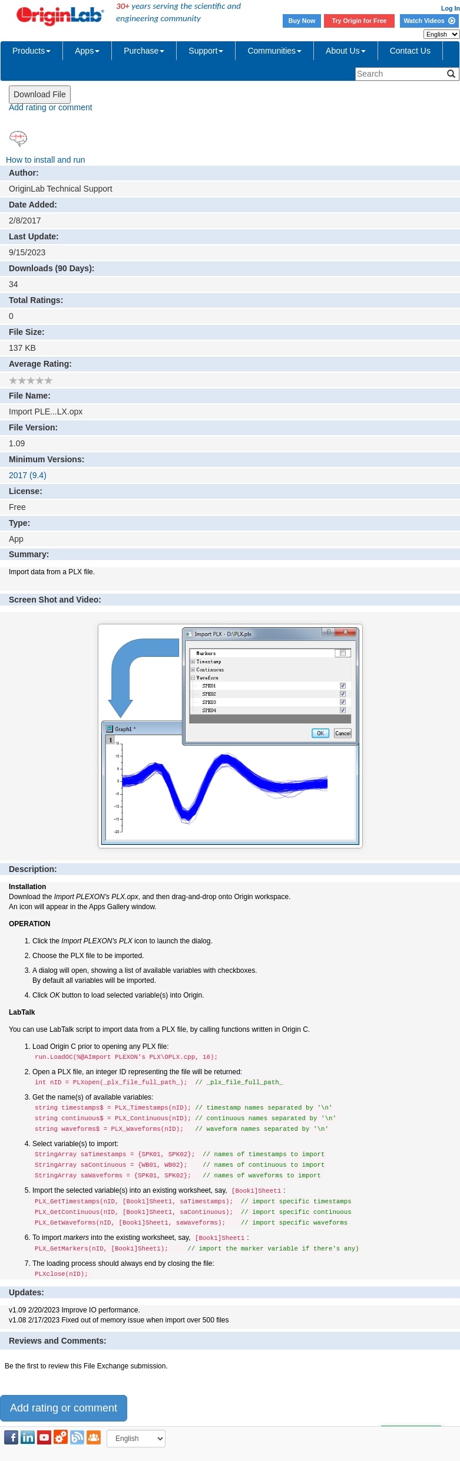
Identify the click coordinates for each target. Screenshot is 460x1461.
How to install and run (45, 159)
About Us (346, 50)
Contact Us (410, 50)
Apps (87, 50)
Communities (274, 50)
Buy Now (302, 20)
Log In (450, 8)
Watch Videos (429, 20)
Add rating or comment (50, 107)
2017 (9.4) (28, 475)
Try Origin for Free (359, 20)
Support (205, 50)
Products (31, 50)
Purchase (144, 50)
